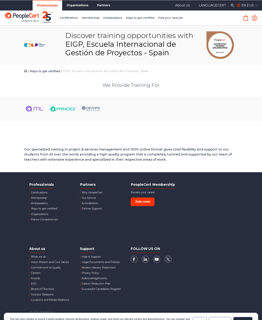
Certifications (39, 192)
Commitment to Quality (46, 267)
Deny (200, 305)
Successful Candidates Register (101, 289)
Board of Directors (42, 289)
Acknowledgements (94, 278)
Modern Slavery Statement (99, 267)
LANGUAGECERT (212, 5)
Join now (142, 202)
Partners (103, 5)
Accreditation (90, 203)
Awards (35, 278)
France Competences (44, 219)
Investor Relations (42, 294)
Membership (39, 197)
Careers (35, 273)
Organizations (77, 5)
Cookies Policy (54, 307)
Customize (220, 305)
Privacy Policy (90, 273)
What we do (38, 256)
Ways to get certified (45, 71)
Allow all (242, 305)
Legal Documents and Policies (101, 262)
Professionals (47, 5)
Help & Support (91, 256)
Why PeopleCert (92, 192)
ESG (33, 283)
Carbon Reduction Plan (96, 283)
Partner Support (92, 208)
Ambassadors (39, 203)
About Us (182, 5)
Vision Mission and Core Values (50, 262)
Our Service (89, 197)
